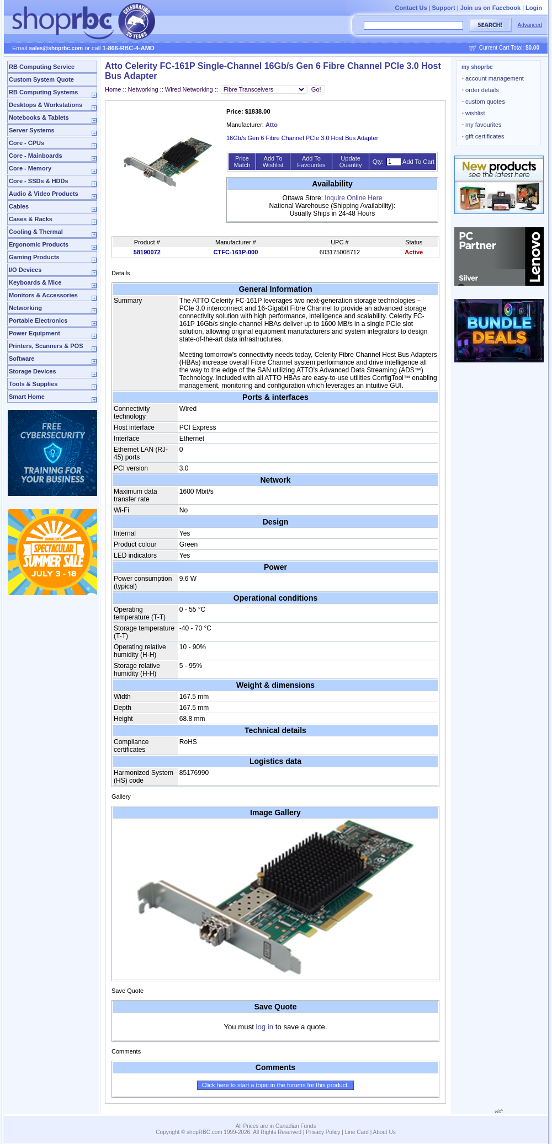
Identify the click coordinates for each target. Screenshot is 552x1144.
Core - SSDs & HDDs (38, 181)
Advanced (530, 25)
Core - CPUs (26, 143)
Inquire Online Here (353, 198)
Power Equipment (34, 333)
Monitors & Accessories (43, 295)
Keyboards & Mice (35, 282)
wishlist (473, 113)
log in (265, 1027)
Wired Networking (189, 89)
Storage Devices (32, 371)
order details (480, 90)
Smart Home (27, 396)
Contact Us (411, 7)
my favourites (482, 124)
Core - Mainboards (35, 155)
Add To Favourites (311, 161)
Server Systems (32, 130)
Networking (25, 307)
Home (113, 89)
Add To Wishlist (273, 161)
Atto (272, 124)
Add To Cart (418, 161)
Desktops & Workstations (45, 104)
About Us (384, 1132)
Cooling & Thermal (36, 231)
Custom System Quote (41, 79)
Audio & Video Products (43, 193)
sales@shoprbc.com (56, 48)
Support (443, 7)
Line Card (357, 1132)
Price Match (241, 161)
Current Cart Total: (509, 48)
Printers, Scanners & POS (46, 346)
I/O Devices (25, 269)
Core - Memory (30, 168)
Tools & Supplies (33, 384)
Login (534, 7)
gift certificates (483, 136)
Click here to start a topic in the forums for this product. (275, 1085)
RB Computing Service (42, 66)
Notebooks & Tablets (39, 117)
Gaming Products (34, 257)
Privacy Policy (323, 1132)
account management (493, 78)
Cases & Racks (30, 219)
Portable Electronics (38, 320)
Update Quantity (350, 161)
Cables (19, 206)
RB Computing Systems (43, 92)
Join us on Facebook (490, 7)
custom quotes (483, 101)
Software (21, 358)
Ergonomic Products (38, 244)
